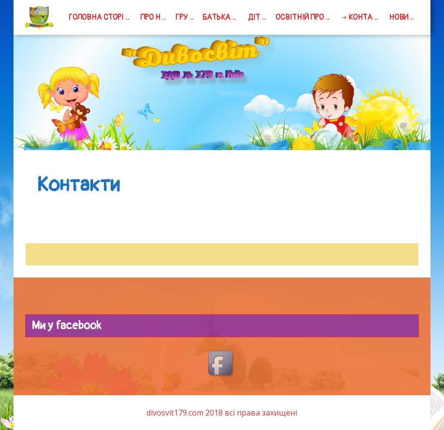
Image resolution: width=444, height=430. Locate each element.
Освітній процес (306, 17)
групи (186, 17)
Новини (403, 17)
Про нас (155, 17)
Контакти (367, 17)
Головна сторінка (103, 17)
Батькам (219, 17)
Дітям (259, 17)
